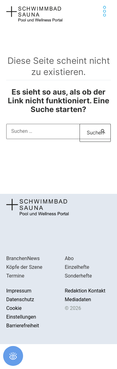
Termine (15, 276)
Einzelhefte (77, 267)
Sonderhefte (78, 276)
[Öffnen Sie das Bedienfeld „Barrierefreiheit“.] (13, 356)
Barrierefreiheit (22, 326)
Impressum (19, 291)
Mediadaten (78, 299)
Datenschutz (20, 299)
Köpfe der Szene (24, 267)
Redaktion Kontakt (85, 291)
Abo (69, 258)
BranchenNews (23, 258)
